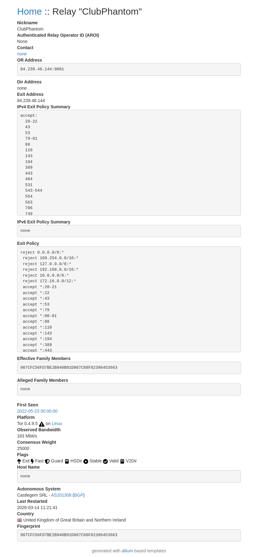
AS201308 (61, 495)
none (22, 53)
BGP (78, 495)
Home (29, 11)
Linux (57, 423)
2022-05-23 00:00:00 (37, 411)
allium (127, 550)
